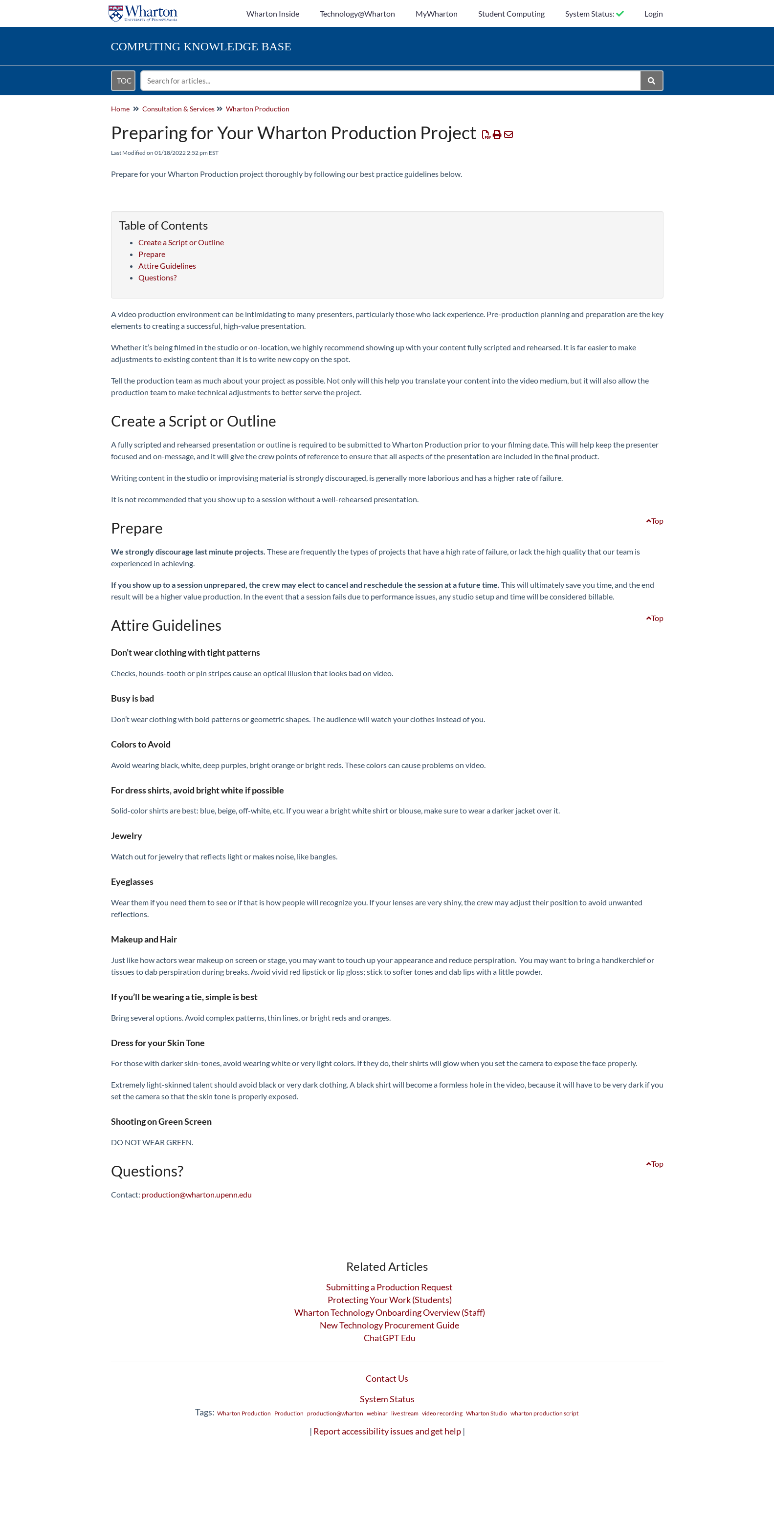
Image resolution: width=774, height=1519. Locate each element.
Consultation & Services (178, 109)
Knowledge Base (201, 46)
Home (120, 109)
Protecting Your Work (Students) (390, 1299)
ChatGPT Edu (390, 1337)
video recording (442, 1413)
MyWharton (437, 13)
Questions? (157, 277)
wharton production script (544, 1413)
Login (653, 13)
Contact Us (387, 1378)
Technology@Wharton (357, 13)
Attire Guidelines (167, 265)
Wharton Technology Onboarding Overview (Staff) (389, 1312)
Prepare (151, 253)
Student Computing (511, 13)
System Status (387, 1398)
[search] (391, 80)
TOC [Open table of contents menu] (124, 80)
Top (654, 520)
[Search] (652, 80)
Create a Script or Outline (181, 242)
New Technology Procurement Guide (389, 1325)
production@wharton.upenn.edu (197, 1194)
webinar (377, 1413)
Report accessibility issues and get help (387, 1431)
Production (289, 1413)
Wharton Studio (486, 1413)
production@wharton (335, 1413)
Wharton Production (257, 109)
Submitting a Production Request (389, 1287)
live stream (405, 1413)
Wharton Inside (272, 13)
